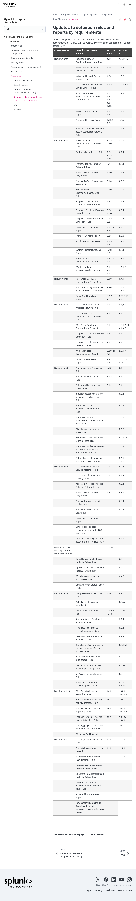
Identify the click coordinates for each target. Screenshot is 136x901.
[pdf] (130, 19)
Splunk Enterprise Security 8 (66, 15)
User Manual (59, 19)
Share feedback (97, 835)
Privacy (99, 890)
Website (110, 890)
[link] (120, 19)
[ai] (125, 19)
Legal (89, 890)
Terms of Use (125, 890)
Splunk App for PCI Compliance (97, 15)
